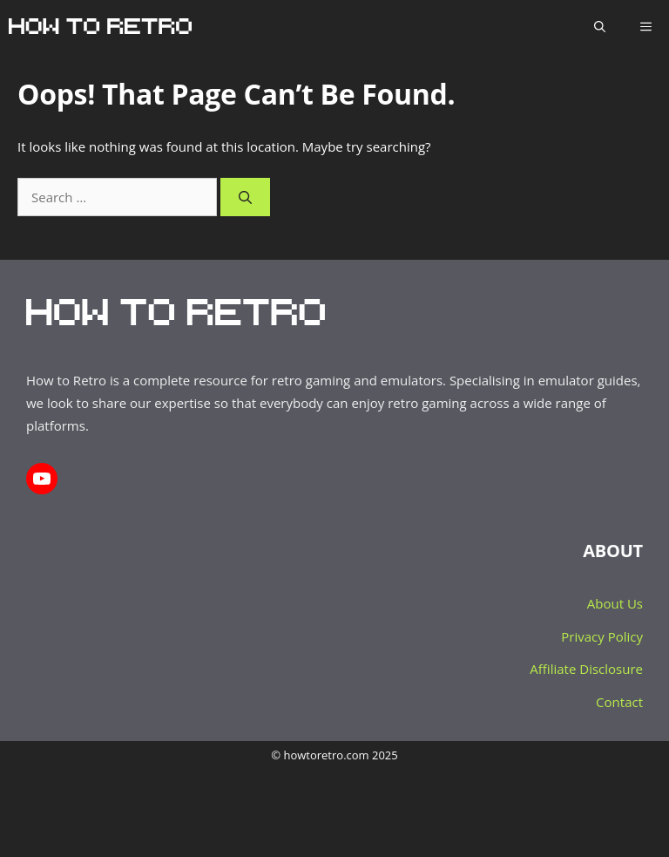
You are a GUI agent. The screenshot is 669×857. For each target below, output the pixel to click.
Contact (619, 702)
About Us (615, 603)
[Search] (245, 197)
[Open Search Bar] (600, 26)
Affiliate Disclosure (586, 668)
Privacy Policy (602, 636)
